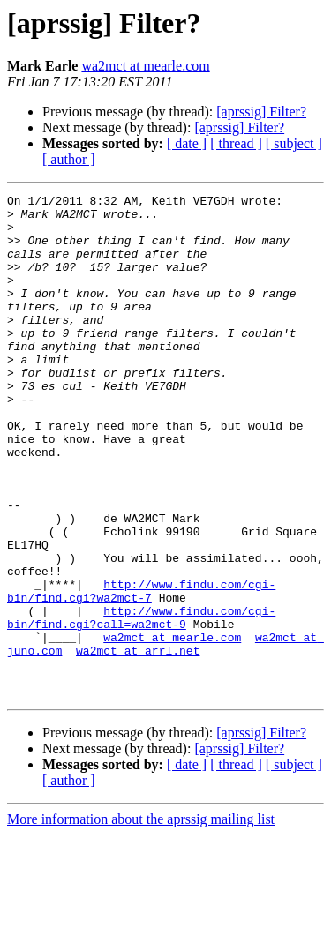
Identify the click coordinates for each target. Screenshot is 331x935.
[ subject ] (294, 143)
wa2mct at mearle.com (145, 65)
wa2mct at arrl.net (137, 743)
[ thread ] (236, 143)
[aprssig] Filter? (261, 111)
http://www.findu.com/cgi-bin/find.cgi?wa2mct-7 (141, 671)
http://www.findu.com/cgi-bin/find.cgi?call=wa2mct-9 (141, 703)
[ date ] (187, 143)
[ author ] (68, 159)
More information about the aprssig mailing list (141, 919)
